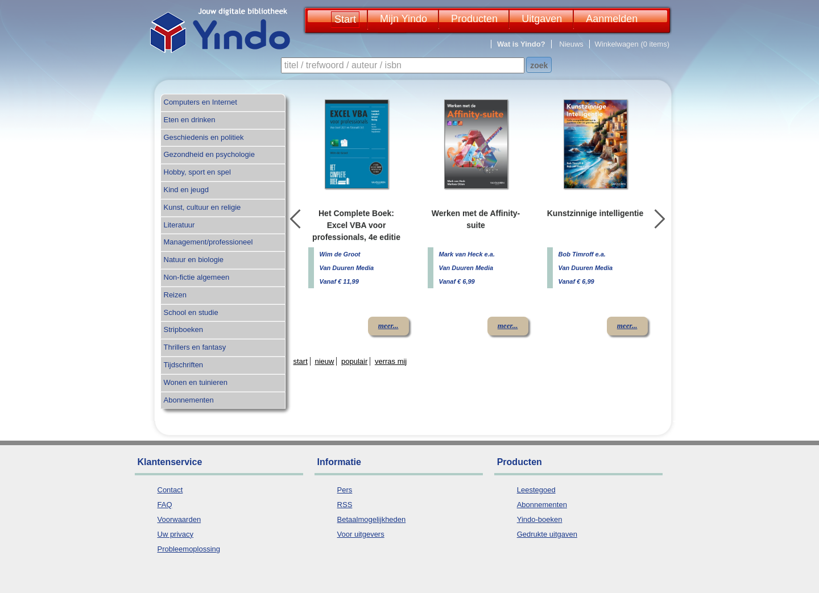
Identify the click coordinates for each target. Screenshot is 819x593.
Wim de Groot (340, 254)
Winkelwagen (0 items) (632, 44)
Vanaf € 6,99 (457, 281)
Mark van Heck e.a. (467, 254)
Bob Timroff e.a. (582, 254)
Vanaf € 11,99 (339, 281)
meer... (388, 325)
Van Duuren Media (347, 267)
